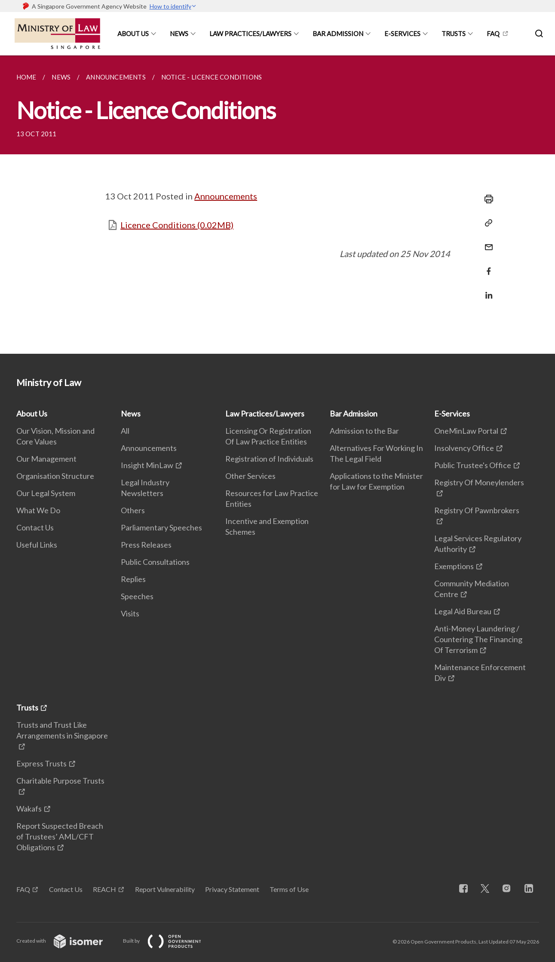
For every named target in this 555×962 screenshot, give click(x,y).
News (179, 33)
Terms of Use (289, 889)
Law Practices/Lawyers (250, 33)
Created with (66, 940)
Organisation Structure (55, 476)
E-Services (402, 33)
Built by (169, 940)
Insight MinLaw (147, 465)
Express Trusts (41, 763)
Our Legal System (45, 493)
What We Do (38, 510)
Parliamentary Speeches (161, 527)
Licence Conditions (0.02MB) (176, 225)
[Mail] (486, 242)
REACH (104, 889)
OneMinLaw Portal (466, 430)
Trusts (454, 33)
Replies (133, 579)
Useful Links (36, 544)
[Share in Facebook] (486, 266)
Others (133, 510)
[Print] (486, 199)
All (125, 430)
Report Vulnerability (165, 889)
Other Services (250, 476)
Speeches (137, 596)
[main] (277, 204)
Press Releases (146, 544)
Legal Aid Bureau (462, 611)
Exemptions (454, 566)
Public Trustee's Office (472, 465)
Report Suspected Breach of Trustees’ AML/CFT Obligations (59, 836)
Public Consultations (155, 562)
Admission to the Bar (364, 430)
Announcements (225, 196)
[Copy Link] (486, 223)
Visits (130, 613)
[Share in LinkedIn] (486, 290)
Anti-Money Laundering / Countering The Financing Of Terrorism (478, 639)
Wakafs (29, 808)
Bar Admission (338, 33)
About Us (133, 33)
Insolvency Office (464, 448)
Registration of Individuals (269, 458)
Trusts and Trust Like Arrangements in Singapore (62, 730)
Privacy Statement (232, 889)
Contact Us (35, 527)
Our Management (46, 458)
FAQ (493, 33)
